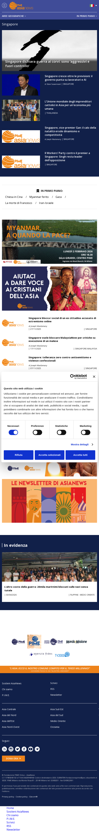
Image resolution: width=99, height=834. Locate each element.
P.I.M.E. (6, 695)
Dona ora (13, 758)
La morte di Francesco (18, 203)
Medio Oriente (58, 721)
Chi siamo (7, 689)
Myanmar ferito (39, 197)
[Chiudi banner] (94, 376)
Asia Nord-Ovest (11, 726)
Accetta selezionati (49, 454)
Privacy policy (8, 796)
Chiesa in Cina (13, 197)
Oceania (54, 726)
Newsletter (56, 694)
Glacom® (33, 796)
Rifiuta (18, 454)
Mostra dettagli (80, 444)
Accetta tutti (80, 454)
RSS (52, 688)
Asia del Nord (9, 715)
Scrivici (53, 683)
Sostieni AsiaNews (11, 683)
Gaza (59, 197)
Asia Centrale (9, 709)
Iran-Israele (46, 203)
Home (10, 808)
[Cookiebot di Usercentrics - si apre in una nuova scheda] (72, 376)
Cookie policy (22, 796)
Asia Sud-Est (56, 709)
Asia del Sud (56, 715)
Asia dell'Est (8, 721)
